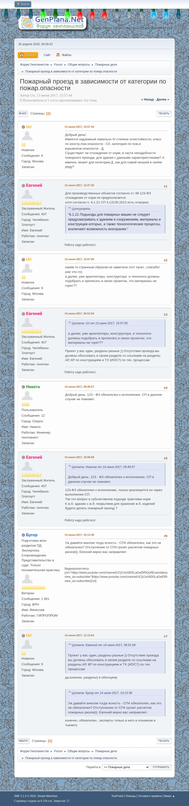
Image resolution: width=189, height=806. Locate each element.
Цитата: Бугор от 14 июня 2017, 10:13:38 (102, 693)
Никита (33, 387)
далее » (163, 99)
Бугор (31, 535)
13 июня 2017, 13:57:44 (79, 126)
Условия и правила (149, 795)
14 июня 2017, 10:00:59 (79, 457)
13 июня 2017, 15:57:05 (79, 259)
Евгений (34, 185)
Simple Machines (47, 795)
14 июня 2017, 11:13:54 (79, 635)
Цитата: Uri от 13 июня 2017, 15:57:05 (100, 323)
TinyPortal (117, 795)
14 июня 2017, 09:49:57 (79, 386)
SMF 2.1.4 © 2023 (25, 795)
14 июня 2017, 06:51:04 (79, 313)
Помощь (131, 795)
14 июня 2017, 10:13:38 (79, 534)
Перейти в (93, 767)
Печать (164, 113)
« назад (147, 99)
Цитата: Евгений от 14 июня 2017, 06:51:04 (104, 645)
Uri (29, 127)
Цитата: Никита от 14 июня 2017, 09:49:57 (103, 467)
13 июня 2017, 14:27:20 (79, 185)
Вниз (22, 113)
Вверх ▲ (169, 795)
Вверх (23, 740)
